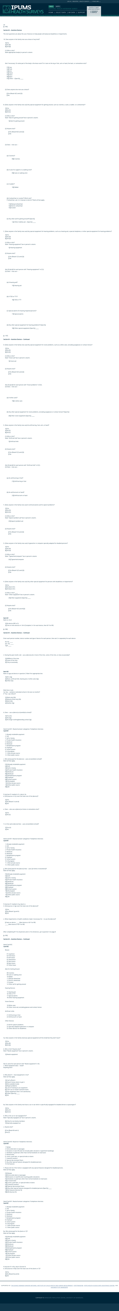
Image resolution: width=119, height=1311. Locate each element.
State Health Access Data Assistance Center (99, 1285)
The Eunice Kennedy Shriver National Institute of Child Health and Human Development (42, 1285)
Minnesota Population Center (54, 1298)
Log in (69, 1)
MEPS (58, 6)
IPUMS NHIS (3, 4)
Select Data (61, 13)
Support (81, 13)
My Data (71, 13)
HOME (51, 13)
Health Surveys (84, 1)
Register (75, 1)
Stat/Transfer (78, 1285)
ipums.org (95, 1)
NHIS (51, 6)
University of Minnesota (59, 1287)
